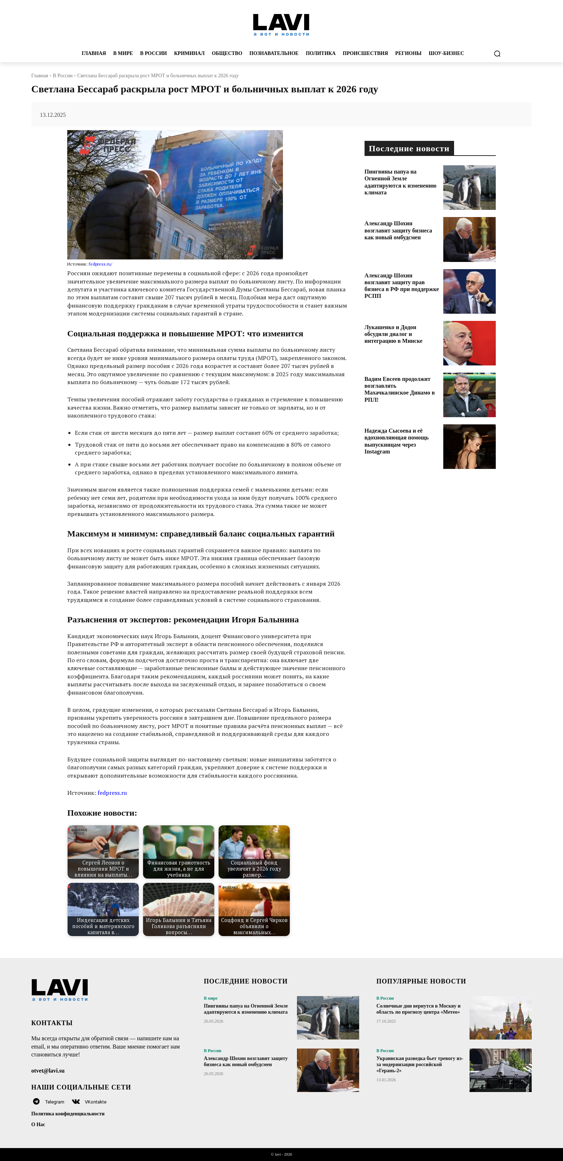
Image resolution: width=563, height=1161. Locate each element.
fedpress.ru (112, 793)
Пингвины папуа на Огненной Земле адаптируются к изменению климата (246, 1009)
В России (63, 75)
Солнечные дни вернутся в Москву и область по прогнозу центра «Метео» (418, 1009)
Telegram (54, 1102)
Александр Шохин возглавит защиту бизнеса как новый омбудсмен (398, 230)
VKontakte (95, 1102)
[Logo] (281, 24)
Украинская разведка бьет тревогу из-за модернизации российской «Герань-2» (419, 1064)
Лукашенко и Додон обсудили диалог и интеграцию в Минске (393, 334)
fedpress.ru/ (100, 264)
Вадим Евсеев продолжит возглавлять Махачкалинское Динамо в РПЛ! (400, 389)
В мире (211, 998)
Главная (39, 75)
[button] (497, 53)
